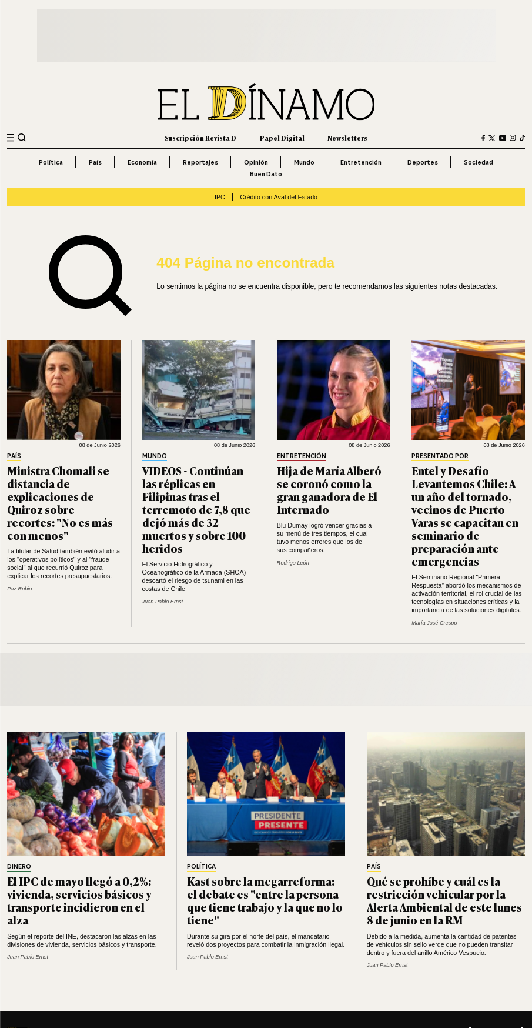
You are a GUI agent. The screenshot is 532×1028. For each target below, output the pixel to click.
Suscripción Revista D (200, 137)
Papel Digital (282, 137)
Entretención (361, 162)
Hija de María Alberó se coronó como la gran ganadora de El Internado (329, 489)
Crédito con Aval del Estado (278, 197)
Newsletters (347, 137)
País (95, 162)
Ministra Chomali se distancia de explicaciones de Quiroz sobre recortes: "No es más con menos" (60, 502)
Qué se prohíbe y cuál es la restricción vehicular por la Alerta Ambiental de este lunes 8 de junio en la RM (444, 900)
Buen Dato (266, 174)
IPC (220, 197)
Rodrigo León (293, 563)
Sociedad (478, 162)
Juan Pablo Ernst (162, 602)
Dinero (19, 866)
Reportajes (200, 162)
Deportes (422, 162)
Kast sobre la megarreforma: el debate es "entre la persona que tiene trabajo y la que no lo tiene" (265, 900)
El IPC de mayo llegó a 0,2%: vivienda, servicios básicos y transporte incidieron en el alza (79, 900)
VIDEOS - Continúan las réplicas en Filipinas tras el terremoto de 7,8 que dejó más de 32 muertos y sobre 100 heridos (196, 509)
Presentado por (440, 456)
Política (51, 162)
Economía (142, 162)
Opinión (256, 162)
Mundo (304, 162)
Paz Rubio (19, 589)
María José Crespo (434, 623)
